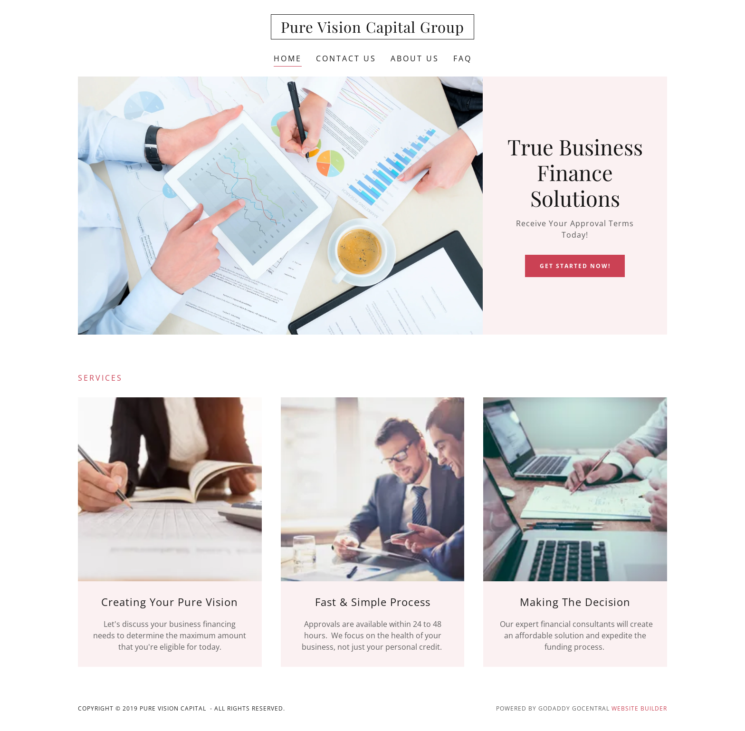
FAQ (462, 58)
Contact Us (346, 58)
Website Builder (639, 708)
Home (288, 58)
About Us (415, 58)
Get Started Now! (575, 265)
